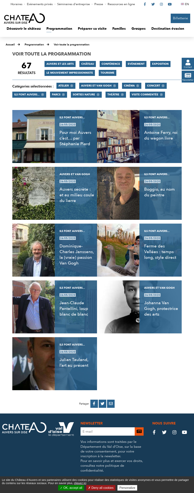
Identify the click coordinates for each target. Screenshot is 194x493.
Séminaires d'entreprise (73, 4)
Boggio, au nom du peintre (159, 192)
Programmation (34, 44)
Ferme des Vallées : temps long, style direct (160, 251)
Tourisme (107, 73)
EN (187, 4)
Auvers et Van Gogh (96, 85)
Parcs (56, 94)
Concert (153, 85)
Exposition (160, 64)
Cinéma (129, 85)
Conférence (111, 64)
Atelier (63, 85)
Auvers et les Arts (60, 64)
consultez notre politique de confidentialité (102, 468)
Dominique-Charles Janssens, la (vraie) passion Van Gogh (76, 254)
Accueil (10, 44)
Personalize (127, 487)
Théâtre (113, 94)
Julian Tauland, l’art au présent (73, 362)
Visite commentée (145, 94)
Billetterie (180, 18)
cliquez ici (80, 483)
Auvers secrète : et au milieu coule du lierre (76, 195)
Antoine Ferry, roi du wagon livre (161, 135)
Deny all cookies (100, 487)
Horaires (16, 4)
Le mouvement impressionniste (69, 73)
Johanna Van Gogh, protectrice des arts (161, 308)
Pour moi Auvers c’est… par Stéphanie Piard (75, 138)
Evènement (136, 64)
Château (87, 64)
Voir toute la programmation (71, 44)
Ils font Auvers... (27, 94)
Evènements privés (40, 4)
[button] (24, 28)
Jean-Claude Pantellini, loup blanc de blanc (73, 308)
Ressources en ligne (121, 4)
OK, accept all (71, 487)
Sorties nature (84, 94)
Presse (98, 4)
